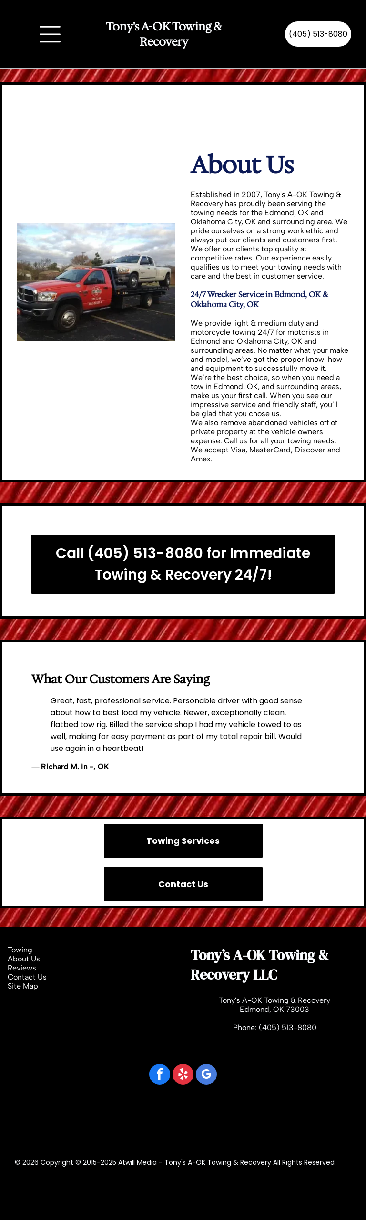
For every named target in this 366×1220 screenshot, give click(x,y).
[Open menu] (50, 34)
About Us (24, 958)
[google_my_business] (206, 1075)
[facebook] (159, 1075)
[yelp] (183, 1075)
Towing (20, 949)
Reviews (22, 967)
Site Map (23, 985)
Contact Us (27, 976)
